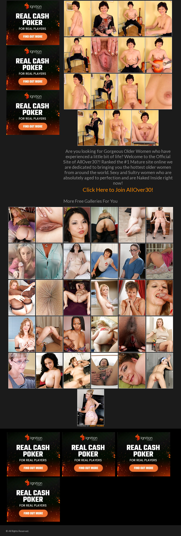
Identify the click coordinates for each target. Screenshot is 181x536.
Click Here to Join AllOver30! (117, 189)
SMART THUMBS (97, 426)
